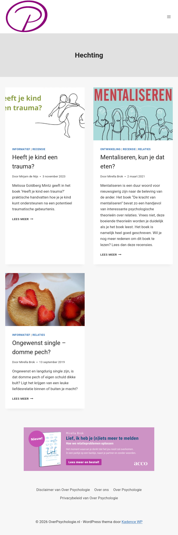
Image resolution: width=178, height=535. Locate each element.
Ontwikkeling (110, 149)
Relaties (144, 149)
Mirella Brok (115, 176)
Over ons (101, 489)
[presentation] (45, 113)
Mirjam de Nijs (28, 176)
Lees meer (22, 219)
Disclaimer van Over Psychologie (63, 489)
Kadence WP (132, 522)
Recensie (38, 149)
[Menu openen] (169, 16)
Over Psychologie (127, 489)
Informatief (21, 149)
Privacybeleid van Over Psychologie (89, 498)
